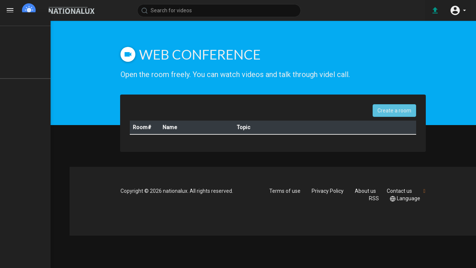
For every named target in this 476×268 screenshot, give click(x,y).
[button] (457, 10)
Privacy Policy (334, 191)
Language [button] (414, 198)
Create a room (404, 111)
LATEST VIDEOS (37, 54)
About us (372, 191)
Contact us (408, 191)
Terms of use (290, 191)
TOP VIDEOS (33, 41)
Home (25, 27)
